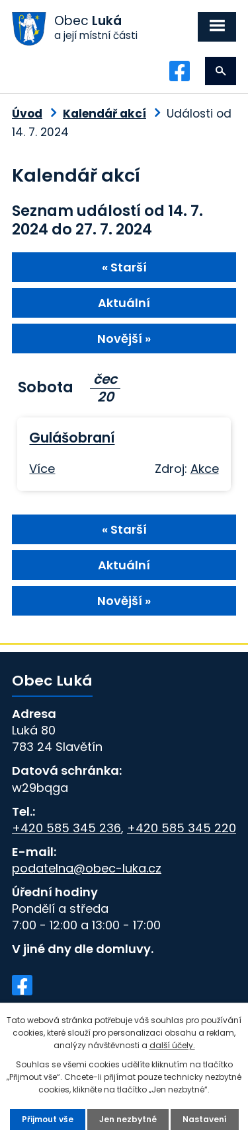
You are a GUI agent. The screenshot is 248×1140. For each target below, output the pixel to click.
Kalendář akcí (104, 114)
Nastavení (205, 1119)
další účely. (172, 1045)
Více (42, 468)
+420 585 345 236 (66, 828)
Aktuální (124, 303)
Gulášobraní (71, 437)
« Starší (124, 267)
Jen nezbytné (128, 1119)
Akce (204, 468)
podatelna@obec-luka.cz (86, 868)
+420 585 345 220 (181, 828)
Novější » (124, 338)
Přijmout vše (47, 1119)
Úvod (27, 114)
